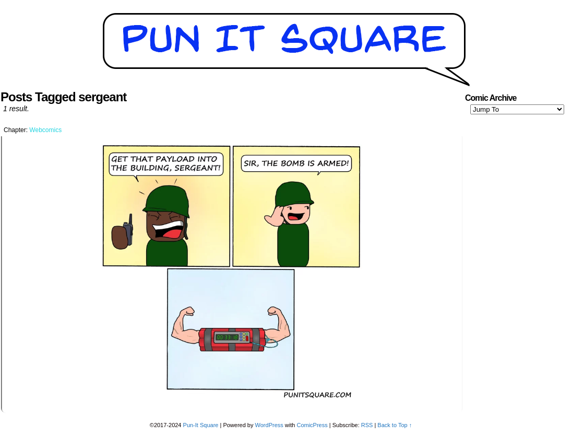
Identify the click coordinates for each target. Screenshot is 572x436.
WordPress (269, 425)
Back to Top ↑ (394, 425)
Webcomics (45, 130)
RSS (367, 425)
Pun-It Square (201, 425)
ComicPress (311, 425)
